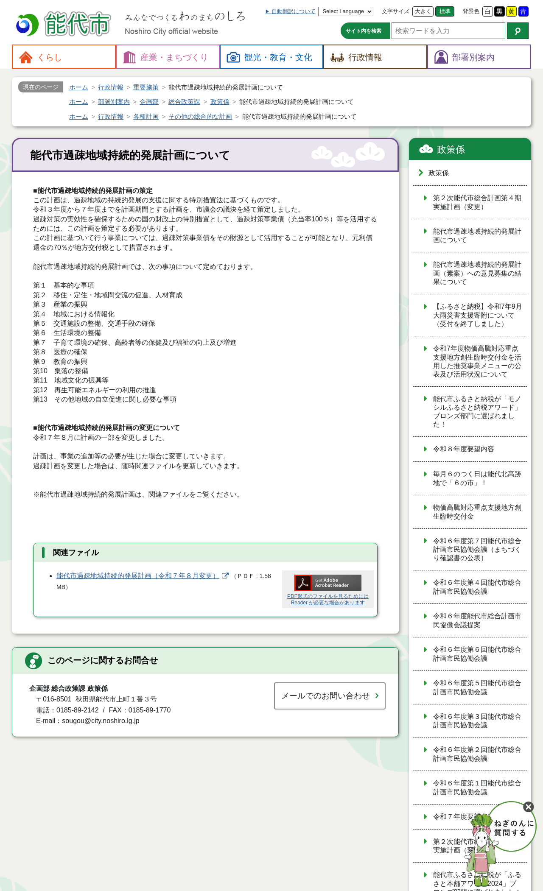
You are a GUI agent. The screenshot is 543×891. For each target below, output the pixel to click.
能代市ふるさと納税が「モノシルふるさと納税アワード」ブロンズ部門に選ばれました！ (477, 411)
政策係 (451, 149)
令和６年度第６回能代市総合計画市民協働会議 (477, 654)
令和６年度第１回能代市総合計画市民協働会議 (477, 787)
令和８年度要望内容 (463, 448)
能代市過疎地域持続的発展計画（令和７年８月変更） (137, 575)
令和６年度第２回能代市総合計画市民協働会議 (477, 754)
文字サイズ (395, 11)
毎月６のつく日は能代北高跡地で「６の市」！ (477, 478)
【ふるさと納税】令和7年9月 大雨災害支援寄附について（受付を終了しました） (477, 315)
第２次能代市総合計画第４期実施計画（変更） (477, 202)
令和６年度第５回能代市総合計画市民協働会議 (477, 687)
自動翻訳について (294, 11)
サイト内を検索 (363, 31)
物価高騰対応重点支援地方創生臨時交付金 (477, 512)
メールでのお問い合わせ (325, 695)
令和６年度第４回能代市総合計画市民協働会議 (477, 587)
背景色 (471, 11)
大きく (423, 11)
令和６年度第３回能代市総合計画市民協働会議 (477, 721)
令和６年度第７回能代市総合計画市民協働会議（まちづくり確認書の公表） (477, 549)
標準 (445, 11)
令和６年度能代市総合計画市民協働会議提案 (477, 620)
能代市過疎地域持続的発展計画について (477, 236)
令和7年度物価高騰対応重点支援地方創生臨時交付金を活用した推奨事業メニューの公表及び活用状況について (477, 361)
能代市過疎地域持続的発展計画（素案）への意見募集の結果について (477, 273)
